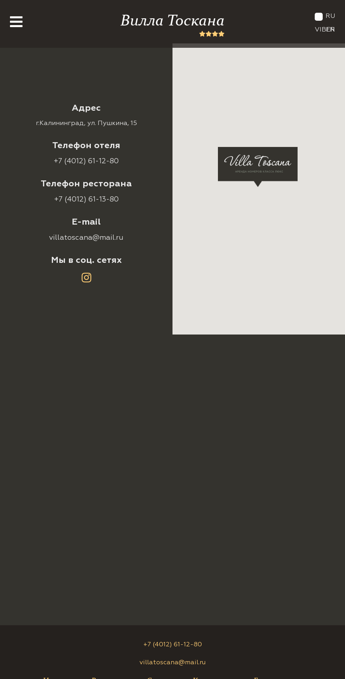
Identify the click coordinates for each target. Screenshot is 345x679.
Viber (325, 30)
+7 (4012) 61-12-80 (86, 161)
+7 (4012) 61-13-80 (86, 199)
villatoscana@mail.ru (86, 237)
